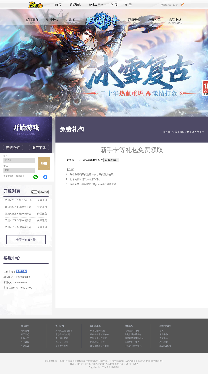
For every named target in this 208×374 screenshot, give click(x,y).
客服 (128, 5)
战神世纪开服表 (97, 330)
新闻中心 (52, 21)
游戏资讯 (75, 5)
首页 (58, 5)
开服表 (71, 21)
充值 (114, 5)
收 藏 (175, 5)
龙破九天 (25, 338)
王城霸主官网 (61, 338)
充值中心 (134, 21)
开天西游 (25, 334)
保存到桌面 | (166, 5)
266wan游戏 (165, 346)
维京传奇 (25, 330)
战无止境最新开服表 (99, 346)
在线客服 (163, 342)
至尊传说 (25, 346)
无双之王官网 (61, 342)
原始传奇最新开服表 (99, 334)
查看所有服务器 (26, 239)
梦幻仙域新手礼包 (133, 334)
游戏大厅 (95, 5)
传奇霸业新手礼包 (133, 346)
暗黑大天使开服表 (98, 338)
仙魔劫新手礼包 (132, 342)
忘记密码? (8, 176)
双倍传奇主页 (187, 131)
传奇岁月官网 (61, 346)
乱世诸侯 (25, 342)
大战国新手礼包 (132, 330)
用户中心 (163, 334)
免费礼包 (154, 21)
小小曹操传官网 (62, 334)
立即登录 (44, 163)
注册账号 (20, 176)
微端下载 (175, 21)
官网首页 (32, 21)
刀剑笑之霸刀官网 (63, 330)
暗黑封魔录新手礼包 (134, 338)
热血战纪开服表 (97, 342)
